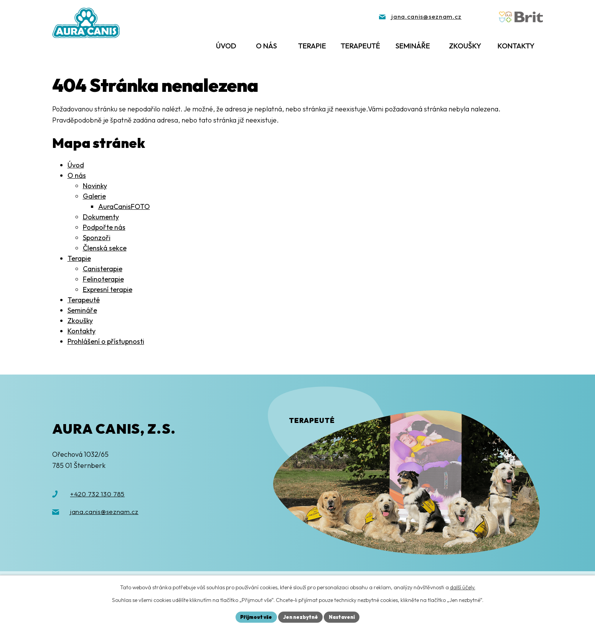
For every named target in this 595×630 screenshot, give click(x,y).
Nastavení (344, 616)
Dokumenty (101, 216)
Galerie (94, 196)
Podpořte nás (104, 227)
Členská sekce (105, 248)
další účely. (462, 586)
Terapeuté (360, 45)
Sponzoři (96, 237)
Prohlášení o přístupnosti (106, 341)
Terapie (312, 45)
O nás (266, 45)
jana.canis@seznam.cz (104, 511)
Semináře (413, 45)
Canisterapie (102, 268)
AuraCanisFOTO (124, 206)
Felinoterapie (103, 279)
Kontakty (516, 45)
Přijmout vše (253, 616)
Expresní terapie (107, 289)
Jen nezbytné (300, 616)
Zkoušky (465, 45)
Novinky (95, 185)
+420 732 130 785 (97, 494)
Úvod (226, 45)
